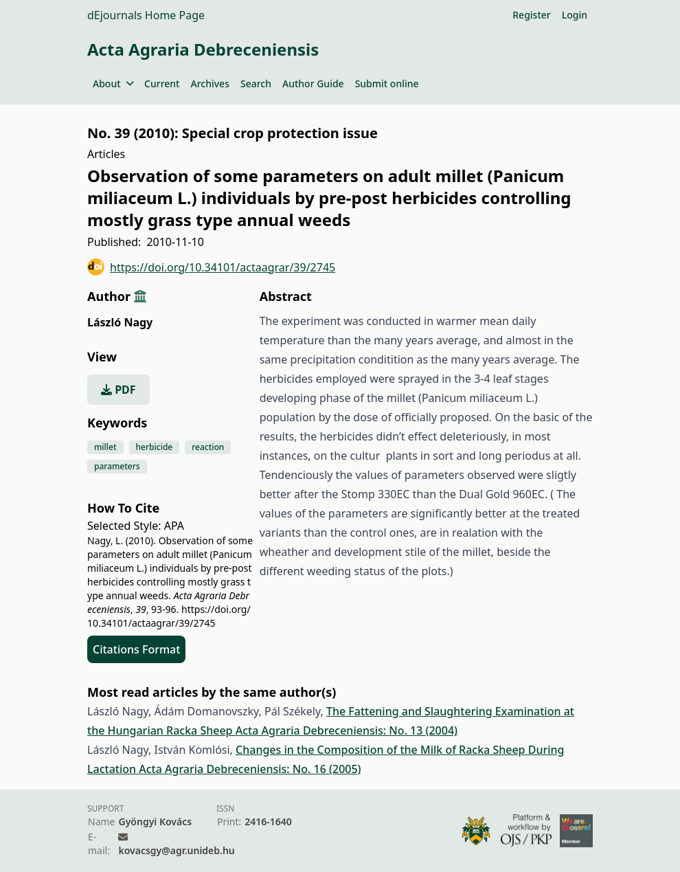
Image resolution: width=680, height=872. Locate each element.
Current (161, 83)
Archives (209, 83)
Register (531, 14)
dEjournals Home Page (146, 15)
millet (105, 447)
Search (255, 83)
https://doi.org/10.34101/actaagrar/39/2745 (211, 267)
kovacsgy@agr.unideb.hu (176, 850)
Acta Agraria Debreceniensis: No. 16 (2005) (250, 768)
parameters (117, 466)
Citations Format (136, 649)
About (113, 83)
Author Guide (313, 83)
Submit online (387, 83)
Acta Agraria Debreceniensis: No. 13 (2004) (346, 730)
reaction (208, 447)
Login (574, 14)
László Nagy (119, 322)
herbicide (154, 447)
